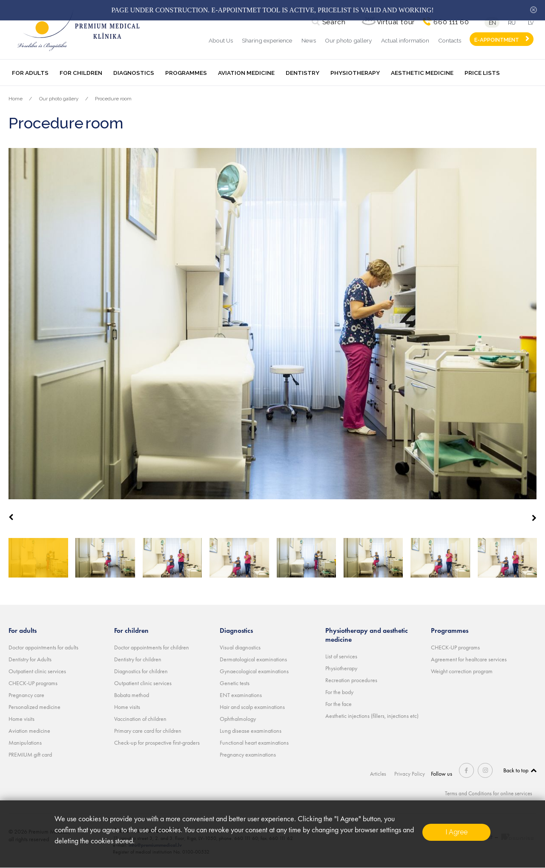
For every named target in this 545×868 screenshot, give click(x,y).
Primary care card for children (147, 730)
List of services (341, 656)
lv (532, 22)
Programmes (186, 72)
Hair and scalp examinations (252, 707)
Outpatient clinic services (37, 671)
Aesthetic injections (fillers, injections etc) (372, 716)
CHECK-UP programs (33, 683)
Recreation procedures (351, 680)
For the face (338, 704)
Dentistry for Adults (30, 659)
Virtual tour (393, 22)
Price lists (482, 72)
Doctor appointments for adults (43, 647)
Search (331, 22)
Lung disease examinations (250, 730)
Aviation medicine (246, 72)
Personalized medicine (34, 707)
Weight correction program (462, 671)
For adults (30, 72)
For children (81, 72)
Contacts (449, 40)
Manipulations (25, 742)
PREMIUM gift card (30, 754)
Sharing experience (267, 40)
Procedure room (113, 99)
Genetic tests (235, 683)
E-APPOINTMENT (496, 40)
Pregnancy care (26, 695)
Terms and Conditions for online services (486, 793)
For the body (339, 692)
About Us (221, 40)
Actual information (405, 40)
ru (511, 22)
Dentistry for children (137, 659)
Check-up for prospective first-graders (157, 742)
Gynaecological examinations (254, 671)
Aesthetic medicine (422, 72)
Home (16, 99)
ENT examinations (241, 695)
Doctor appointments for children (151, 647)
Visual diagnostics (240, 647)
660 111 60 (449, 22)
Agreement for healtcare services (469, 659)
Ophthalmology (238, 719)
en (490, 22)
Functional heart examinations (254, 742)
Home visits (21, 719)
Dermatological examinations (253, 659)
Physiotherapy (355, 72)
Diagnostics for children (141, 671)
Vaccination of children (140, 719)
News (308, 40)
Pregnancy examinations (248, 754)
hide (533, 10)
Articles (380, 773)
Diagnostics (133, 72)
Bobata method (131, 695)
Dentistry (302, 72)
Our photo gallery (348, 40)
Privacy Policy (411, 773)
